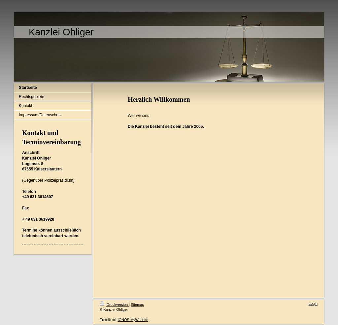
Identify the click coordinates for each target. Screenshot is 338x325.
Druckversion (114, 305)
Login (313, 304)
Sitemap (137, 305)
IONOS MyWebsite (133, 320)
